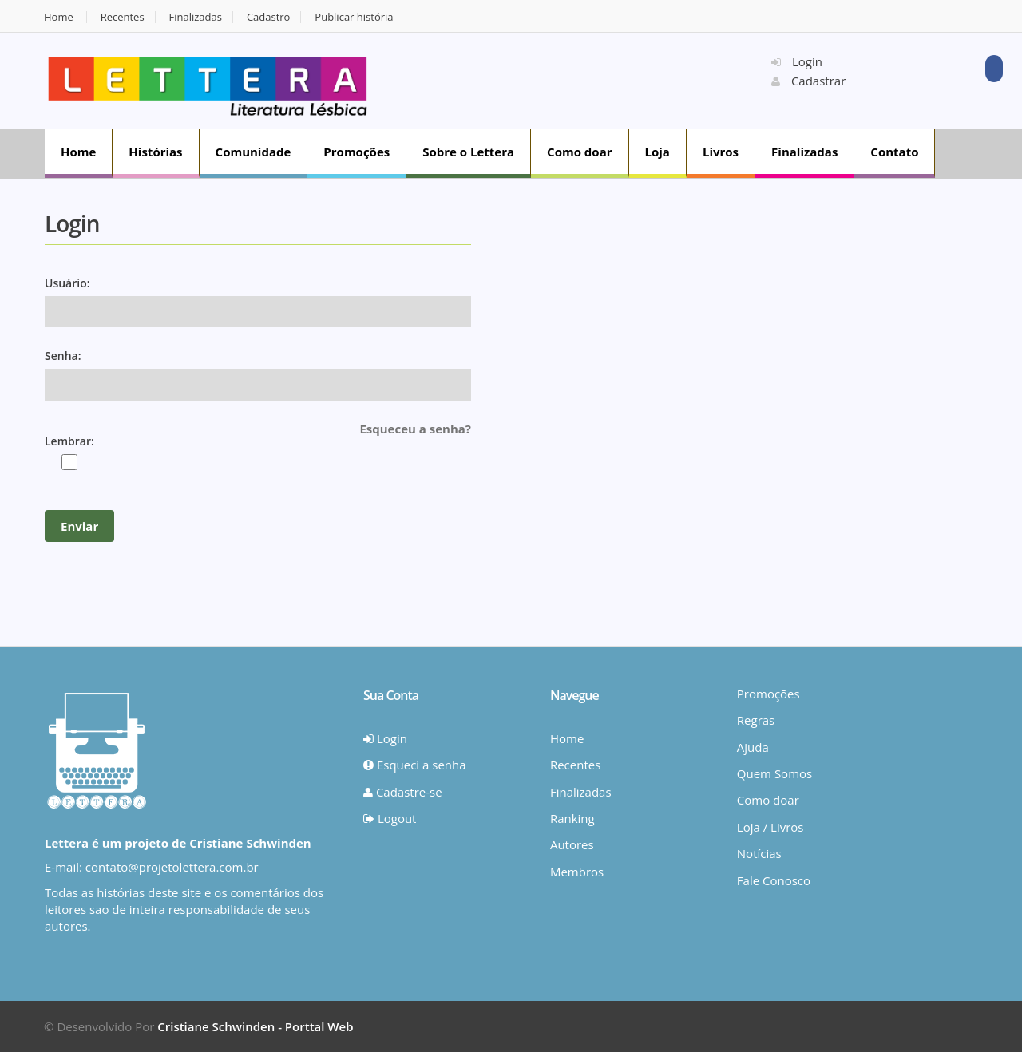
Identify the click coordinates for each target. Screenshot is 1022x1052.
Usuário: (67, 283)
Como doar (579, 152)
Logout (389, 818)
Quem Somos (774, 773)
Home (58, 17)
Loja (657, 152)
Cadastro (269, 17)
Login (796, 61)
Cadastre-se (402, 792)
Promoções (356, 152)
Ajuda (753, 747)
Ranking (572, 818)
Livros (721, 152)
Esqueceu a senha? (415, 429)
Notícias (759, 853)
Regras (755, 720)
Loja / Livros (770, 827)
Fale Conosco (773, 880)
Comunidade (253, 152)
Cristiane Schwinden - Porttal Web (255, 1026)
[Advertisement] (579, 79)
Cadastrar (808, 81)
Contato (894, 152)
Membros (577, 872)
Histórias (155, 152)
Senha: (63, 355)
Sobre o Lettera (468, 152)
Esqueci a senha (414, 765)
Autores (572, 844)
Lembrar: (69, 441)
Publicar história (354, 17)
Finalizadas (195, 17)
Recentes (123, 17)
